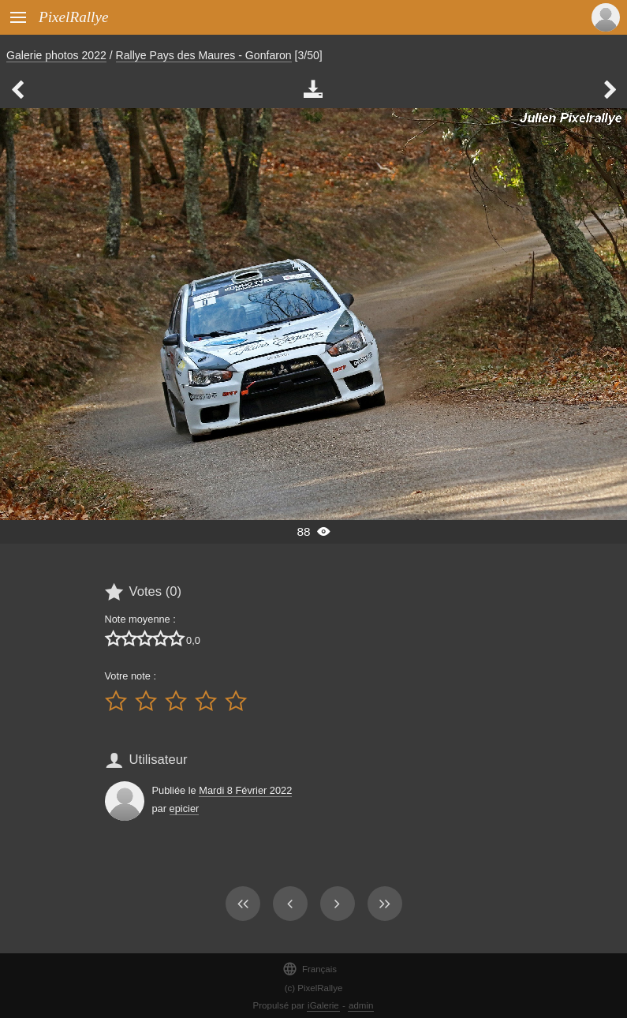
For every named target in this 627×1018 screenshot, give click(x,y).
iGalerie (323, 1005)
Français (309, 968)
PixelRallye (73, 17)
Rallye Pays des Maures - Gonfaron (204, 55)
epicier (185, 808)
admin (361, 1005)
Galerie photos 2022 (56, 55)
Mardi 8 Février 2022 (245, 790)
